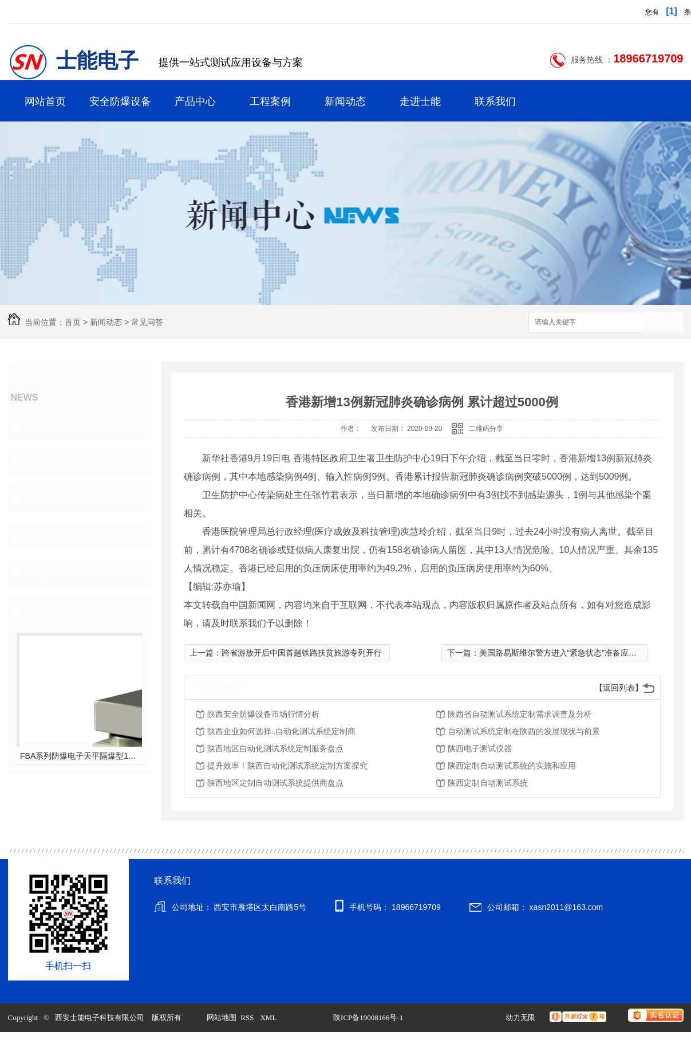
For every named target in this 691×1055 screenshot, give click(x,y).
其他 (35, 572)
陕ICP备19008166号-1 (368, 1017)
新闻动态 (345, 101)
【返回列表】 (619, 687)
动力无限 (520, 1017)
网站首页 (45, 101)
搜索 (663, 323)
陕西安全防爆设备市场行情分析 (263, 714)
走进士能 (420, 101)
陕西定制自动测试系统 (488, 782)
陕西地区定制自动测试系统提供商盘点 (275, 782)
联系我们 (495, 101)
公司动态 (45, 426)
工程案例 (270, 101)
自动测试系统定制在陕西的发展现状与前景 (524, 731)
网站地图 (221, 1017)
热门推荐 (45, 609)
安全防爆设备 (120, 101)
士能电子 (97, 61)
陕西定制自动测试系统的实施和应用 (512, 765)
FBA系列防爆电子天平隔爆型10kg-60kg (79, 755)
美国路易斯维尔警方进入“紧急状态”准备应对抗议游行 (574, 652)
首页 (73, 322)
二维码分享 (486, 429)
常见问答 (147, 322)
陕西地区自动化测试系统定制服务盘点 (275, 748)
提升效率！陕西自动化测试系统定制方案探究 (287, 765)
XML (269, 1017)
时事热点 (45, 536)
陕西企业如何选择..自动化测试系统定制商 (281, 731)
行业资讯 (45, 462)
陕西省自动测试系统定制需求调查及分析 (520, 714)
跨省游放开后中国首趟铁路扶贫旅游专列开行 (302, 652)
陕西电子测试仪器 (480, 748)
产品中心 (195, 101)
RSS (247, 1017)
